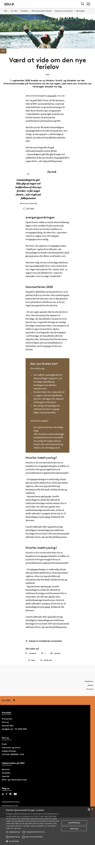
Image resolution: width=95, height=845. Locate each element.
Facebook (31, 653)
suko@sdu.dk (51, 96)
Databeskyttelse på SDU (10, 806)
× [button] (92, 809)
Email (31, 660)
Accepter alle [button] (74, 823)
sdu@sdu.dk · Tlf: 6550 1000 (14, 729)
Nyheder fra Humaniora (64, 11)
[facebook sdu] (6, 794)
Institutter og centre (11, 747)
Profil (4, 744)
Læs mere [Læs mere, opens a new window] (17, 828)
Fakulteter (24, 11)
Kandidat (6, 773)
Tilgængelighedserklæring (10, 802)
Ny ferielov (80, 11)
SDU (5, 11)
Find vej (5, 722)
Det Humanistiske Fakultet (41, 11)
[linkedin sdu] (3, 794)
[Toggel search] (82, 3)
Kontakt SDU (8, 725)
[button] (7, 832)
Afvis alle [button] (74, 829)
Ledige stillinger (9, 751)
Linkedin (55, 653)
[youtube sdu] (15, 794)
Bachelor (6, 769)
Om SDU (14, 11)
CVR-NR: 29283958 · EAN (13, 754)
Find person (7, 719)
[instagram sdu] (10, 794)
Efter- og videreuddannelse (14, 780)
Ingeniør (5, 776)
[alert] (47, 825)
